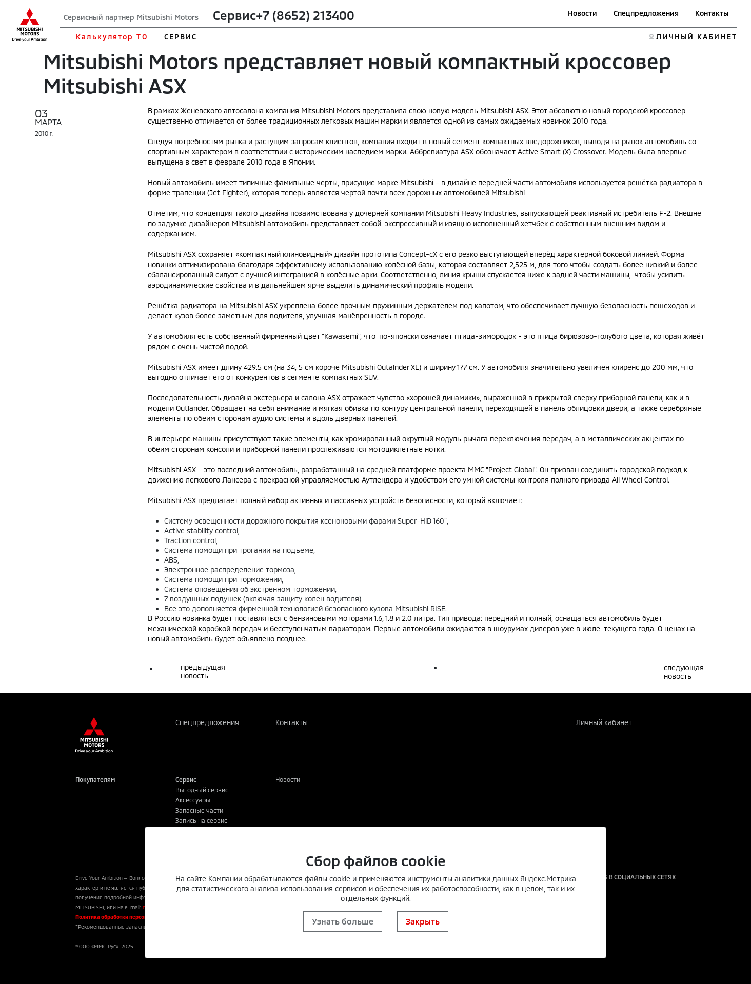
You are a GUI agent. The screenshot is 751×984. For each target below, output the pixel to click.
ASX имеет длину (212, 367)
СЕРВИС (180, 36)
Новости (582, 13)
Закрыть (423, 921)
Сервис (234, 15)
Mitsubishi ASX (504, 110)
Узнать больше (342, 921)
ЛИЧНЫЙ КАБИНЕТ (696, 36)
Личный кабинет (604, 722)
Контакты (712, 13)
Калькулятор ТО (111, 36)
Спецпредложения (646, 13)
